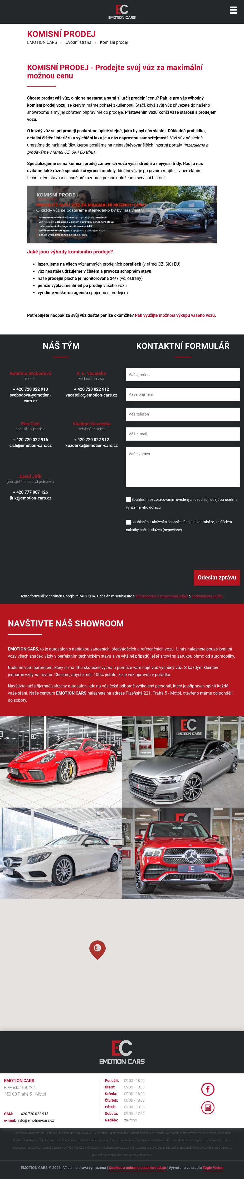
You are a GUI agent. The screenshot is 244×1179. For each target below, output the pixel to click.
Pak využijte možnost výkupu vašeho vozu (175, 315)
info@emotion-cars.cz (36, 1120)
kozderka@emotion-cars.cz (91, 445)
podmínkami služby (207, 596)
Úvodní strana (78, 42)
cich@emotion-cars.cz (30, 445)
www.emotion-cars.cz (202, 1133)
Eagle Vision (213, 1168)
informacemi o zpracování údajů (161, 596)
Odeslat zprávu (217, 577)
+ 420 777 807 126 (30, 492)
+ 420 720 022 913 (30, 389)
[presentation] (166, 550)
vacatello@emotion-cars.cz (91, 395)
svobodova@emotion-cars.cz (30, 398)
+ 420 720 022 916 (30, 439)
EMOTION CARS (42, 42)
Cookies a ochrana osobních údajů (137, 1168)
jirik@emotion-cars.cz (30, 498)
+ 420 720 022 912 (91, 389)
